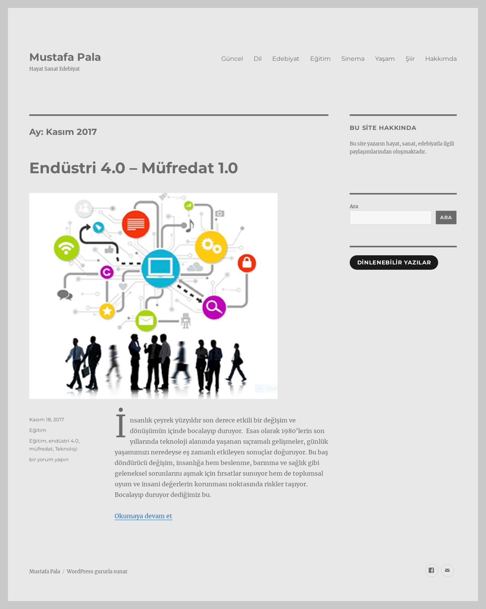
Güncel (232, 58)
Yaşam (385, 58)
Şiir (410, 58)
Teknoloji (66, 449)
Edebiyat (286, 58)
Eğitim (320, 58)
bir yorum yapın (49, 459)
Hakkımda (441, 58)
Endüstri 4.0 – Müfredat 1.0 (133, 167)
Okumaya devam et (143, 516)
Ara (354, 206)
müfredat (41, 449)
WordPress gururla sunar (97, 571)
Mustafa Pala (65, 57)
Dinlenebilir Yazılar (394, 262)
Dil (258, 58)
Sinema (352, 58)
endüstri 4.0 (64, 441)
